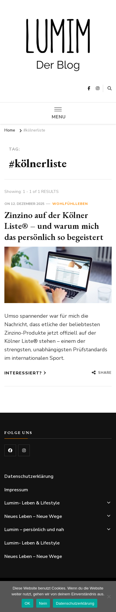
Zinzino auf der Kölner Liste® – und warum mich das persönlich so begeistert (53, 226)
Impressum (16, 490)
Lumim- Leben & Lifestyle (32, 503)
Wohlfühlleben (70, 203)
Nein (43, 603)
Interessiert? (25, 373)
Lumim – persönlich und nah (34, 529)
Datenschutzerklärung (28, 476)
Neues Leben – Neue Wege (33, 516)
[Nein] (109, 596)
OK (27, 603)
